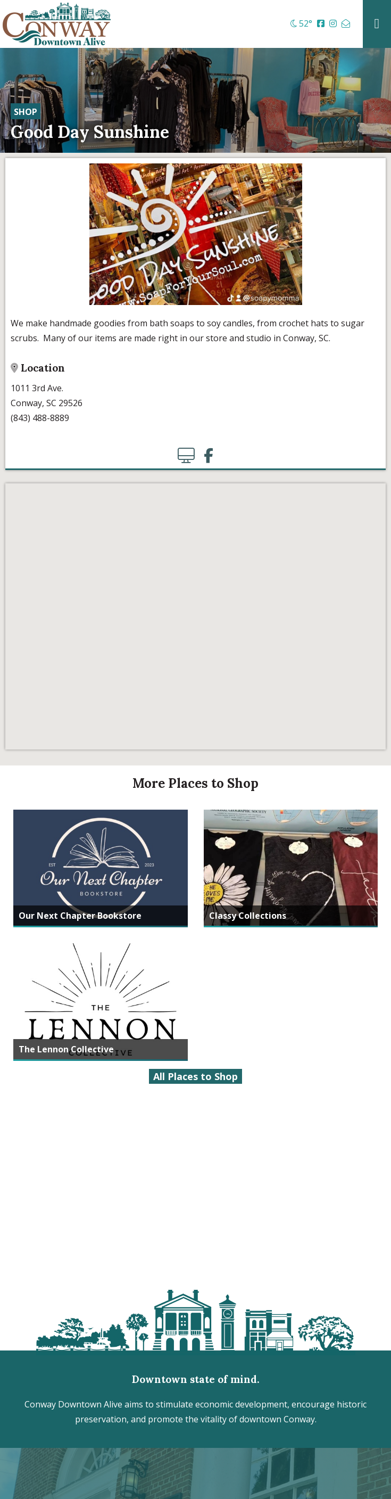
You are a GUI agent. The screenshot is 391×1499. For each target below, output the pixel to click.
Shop (25, 112)
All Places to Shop (195, 1076)
